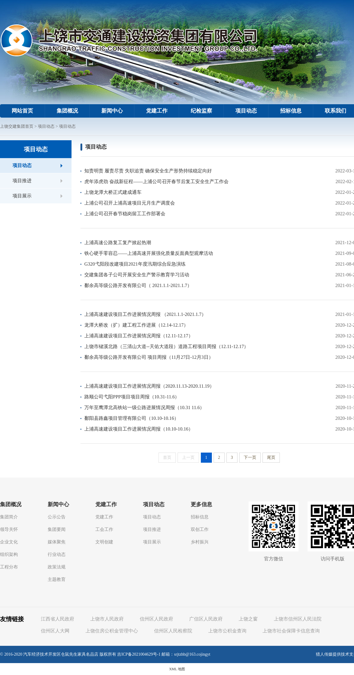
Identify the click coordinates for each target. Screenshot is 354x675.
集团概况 (67, 111)
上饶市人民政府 (107, 618)
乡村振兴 (200, 542)
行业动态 (57, 554)
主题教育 (57, 579)
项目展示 (22, 195)
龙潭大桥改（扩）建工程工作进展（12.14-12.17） (136, 325)
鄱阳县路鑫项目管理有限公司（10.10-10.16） (131, 418)
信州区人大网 (55, 630)
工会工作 (104, 529)
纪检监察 (201, 111)
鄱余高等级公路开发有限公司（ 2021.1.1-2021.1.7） (138, 285)
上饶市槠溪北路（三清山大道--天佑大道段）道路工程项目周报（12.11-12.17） (166, 346)
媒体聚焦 (57, 542)
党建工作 (156, 111)
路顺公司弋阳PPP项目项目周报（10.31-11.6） (131, 396)
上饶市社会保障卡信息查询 (291, 630)
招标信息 (291, 111)
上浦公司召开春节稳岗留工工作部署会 (124, 213)
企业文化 (9, 542)
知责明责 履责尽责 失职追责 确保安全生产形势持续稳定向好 (148, 170)
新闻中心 (112, 111)
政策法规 (57, 567)
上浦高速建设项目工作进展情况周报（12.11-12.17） (138, 335)
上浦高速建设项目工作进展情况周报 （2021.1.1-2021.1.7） (145, 314)
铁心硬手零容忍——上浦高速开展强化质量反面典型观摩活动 (148, 253)
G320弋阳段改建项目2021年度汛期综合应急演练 (135, 263)
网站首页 (22, 111)
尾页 (271, 457)
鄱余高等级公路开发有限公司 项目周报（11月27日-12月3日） (148, 357)
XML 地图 (177, 669)
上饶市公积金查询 (227, 630)
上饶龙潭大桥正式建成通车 (113, 192)
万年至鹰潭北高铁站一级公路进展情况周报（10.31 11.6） (144, 407)
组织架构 (9, 554)
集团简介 (9, 517)
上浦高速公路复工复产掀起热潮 (117, 242)
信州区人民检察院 (173, 630)
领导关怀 (9, 529)
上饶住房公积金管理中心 (112, 630)
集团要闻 (57, 529)
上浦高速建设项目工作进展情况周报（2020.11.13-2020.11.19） (149, 386)
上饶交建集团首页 (16, 126)
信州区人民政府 (156, 618)
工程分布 (9, 567)
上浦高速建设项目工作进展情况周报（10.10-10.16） (138, 428)
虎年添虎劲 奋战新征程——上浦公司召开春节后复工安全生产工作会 (156, 181)
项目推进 (22, 180)
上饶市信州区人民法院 (298, 618)
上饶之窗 (248, 618)
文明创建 (104, 542)
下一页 (250, 457)
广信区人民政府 (206, 618)
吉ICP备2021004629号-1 (138, 654)
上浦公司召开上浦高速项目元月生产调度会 (129, 202)
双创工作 (200, 529)
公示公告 (57, 517)
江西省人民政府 (57, 618)
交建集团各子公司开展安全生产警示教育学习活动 (136, 274)
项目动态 (246, 111)
